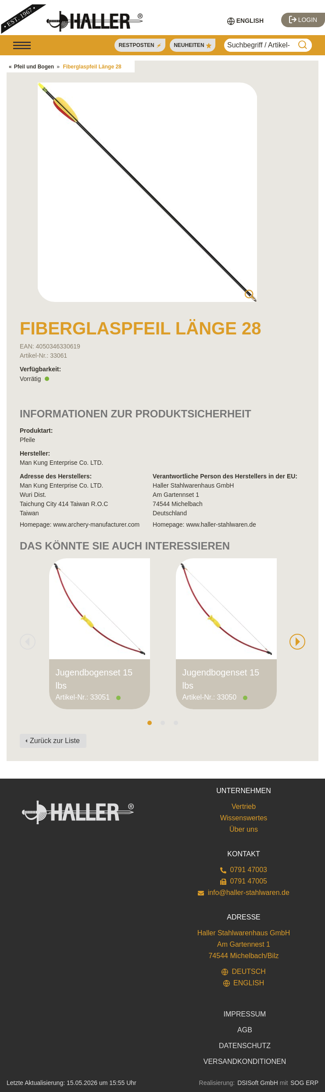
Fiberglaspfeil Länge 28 (92, 67)
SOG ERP (304, 1082)
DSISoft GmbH (257, 1082)
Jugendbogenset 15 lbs (94, 679)
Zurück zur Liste (55, 740)
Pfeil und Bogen (34, 67)
